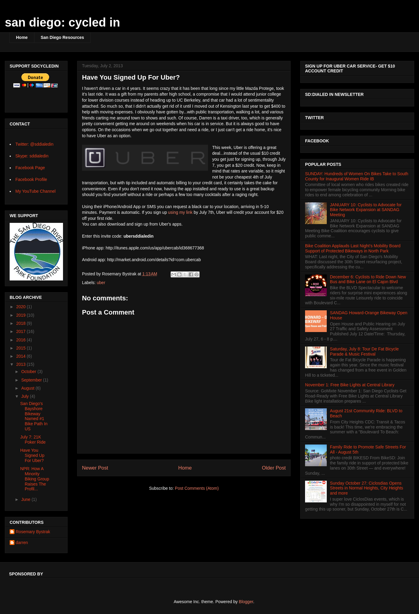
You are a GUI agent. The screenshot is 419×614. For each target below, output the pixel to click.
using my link (180, 212)
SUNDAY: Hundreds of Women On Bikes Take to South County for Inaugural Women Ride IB (356, 176)
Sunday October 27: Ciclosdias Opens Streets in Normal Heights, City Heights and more (366, 488)
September (32, 380)
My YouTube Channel (35, 191)
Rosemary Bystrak (33, 531)
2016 (21, 339)
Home (22, 37)
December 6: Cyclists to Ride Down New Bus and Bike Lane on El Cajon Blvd (368, 279)
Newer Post (95, 468)
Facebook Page (30, 167)
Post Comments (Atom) (197, 488)
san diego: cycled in (62, 22)
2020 (21, 306)
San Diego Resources (62, 37)
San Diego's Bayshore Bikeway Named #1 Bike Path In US (34, 416)
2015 (21, 348)
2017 (21, 331)
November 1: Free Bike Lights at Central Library (349, 384)
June (26, 499)
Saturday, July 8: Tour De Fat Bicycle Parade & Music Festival (364, 351)
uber (101, 282)
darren (22, 542)
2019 (21, 315)
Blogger (246, 601)
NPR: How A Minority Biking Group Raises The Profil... (34, 478)
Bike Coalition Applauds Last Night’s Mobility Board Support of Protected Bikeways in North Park (352, 248)
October (29, 371)
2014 (21, 356)
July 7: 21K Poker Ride (33, 440)
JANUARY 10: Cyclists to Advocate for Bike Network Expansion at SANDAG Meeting (366, 209)
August (28, 388)
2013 (21, 364)
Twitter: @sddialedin (34, 144)
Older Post (274, 468)
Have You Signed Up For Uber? (32, 455)
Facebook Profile (31, 179)
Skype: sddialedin (32, 156)
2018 (21, 323)
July (25, 396)
